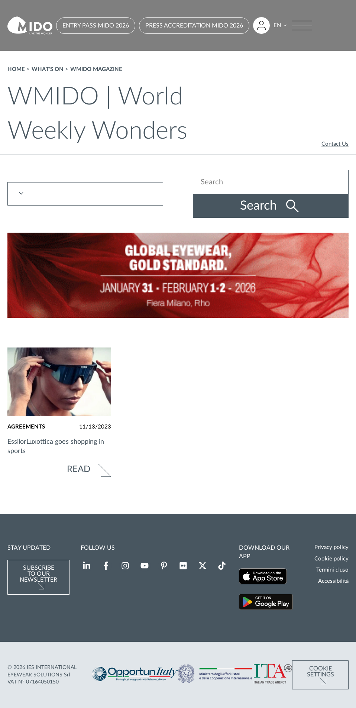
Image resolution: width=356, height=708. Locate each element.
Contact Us (335, 144)
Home (16, 69)
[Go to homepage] (29, 25)
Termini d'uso (332, 570)
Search (260, 206)
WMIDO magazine (96, 69)
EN (277, 25)
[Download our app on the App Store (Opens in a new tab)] (263, 577)
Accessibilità (333, 581)
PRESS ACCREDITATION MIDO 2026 (194, 26)
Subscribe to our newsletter (38, 574)
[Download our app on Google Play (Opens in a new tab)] (266, 603)
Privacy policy (331, 547)
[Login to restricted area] (261, 25)
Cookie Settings (320, 672)
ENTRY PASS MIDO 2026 (95, 26)
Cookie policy (331, 559)
